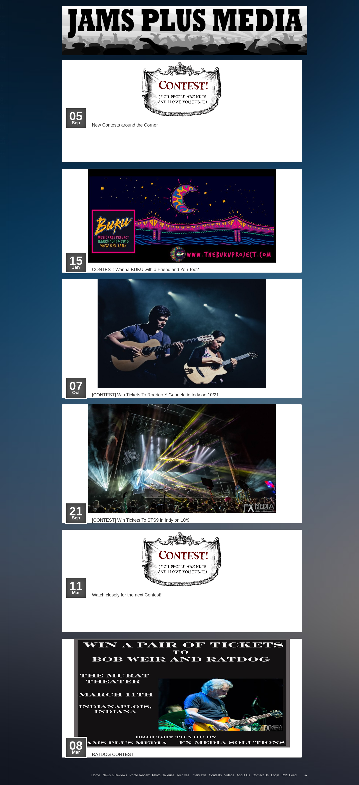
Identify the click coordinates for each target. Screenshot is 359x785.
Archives (183, 775)
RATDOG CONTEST (113, 754)
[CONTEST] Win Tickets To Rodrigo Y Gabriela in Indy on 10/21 (155, 394)
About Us (243, 775)
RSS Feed (289, 775)
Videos (229, 775)
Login (11, 154)
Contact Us (260, 775)
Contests (215, 775)
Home (12, 6)
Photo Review (140, 775)
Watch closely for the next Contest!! (127, 594)
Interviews (199, 775)
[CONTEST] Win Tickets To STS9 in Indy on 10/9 (141, 520)
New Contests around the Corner (125, 125)
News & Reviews (115, 775)
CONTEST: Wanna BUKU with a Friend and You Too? (145, 269)
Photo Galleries (163, 775)
